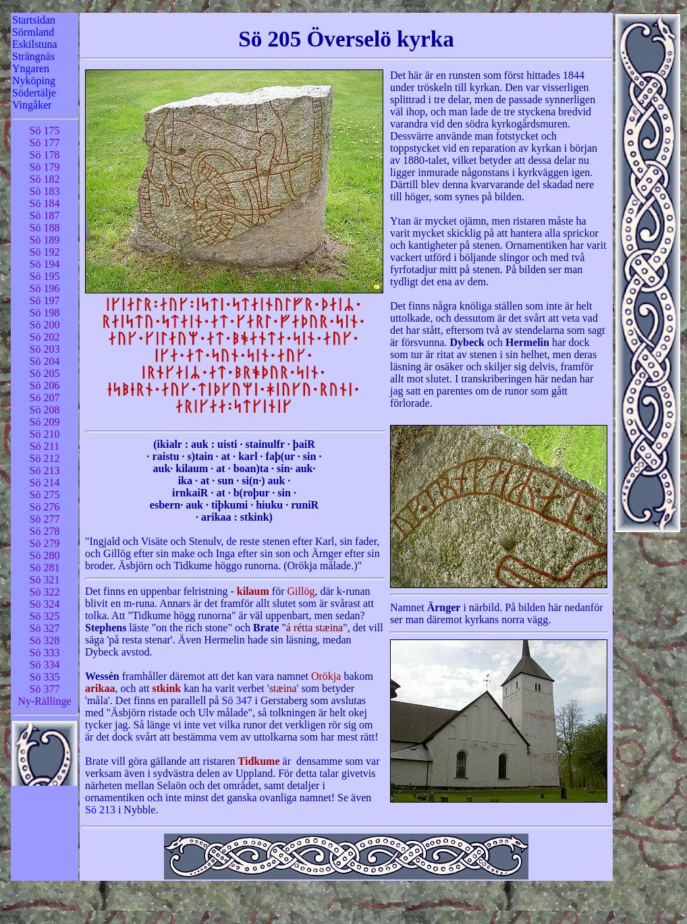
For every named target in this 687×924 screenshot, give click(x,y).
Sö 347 (237, 700)
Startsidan (33, 20)
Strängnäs (33, 56)
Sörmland (33, 32)
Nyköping (33, 80)
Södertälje (34, 92)
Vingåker (32, 105)
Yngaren (30, 68)
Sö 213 (100, 809)
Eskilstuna (34, 44)
